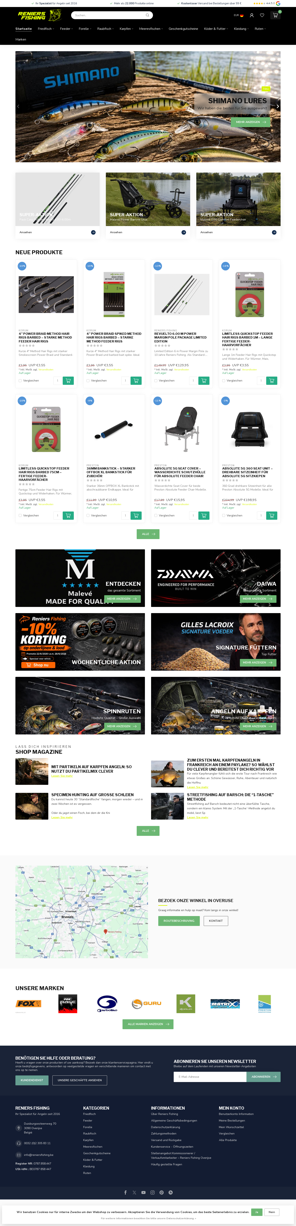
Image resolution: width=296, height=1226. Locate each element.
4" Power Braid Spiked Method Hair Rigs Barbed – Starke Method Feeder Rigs (114, 337)
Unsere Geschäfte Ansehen (80, 1080)
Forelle (84, 29)
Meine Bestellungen (232, 1121)
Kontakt (216, 921)
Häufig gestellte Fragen (166, 1164)
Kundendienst (32, 1080)
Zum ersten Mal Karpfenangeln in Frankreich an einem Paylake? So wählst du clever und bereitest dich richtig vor (231, 764)
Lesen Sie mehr (62, 776)
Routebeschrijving (179, 921)
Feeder (65, 29)
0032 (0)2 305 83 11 (37, 1143)
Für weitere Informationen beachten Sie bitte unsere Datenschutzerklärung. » (148, 1218)
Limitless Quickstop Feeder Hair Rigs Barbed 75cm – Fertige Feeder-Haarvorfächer (44, 474)
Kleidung (240, 29)
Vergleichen (31, 380)
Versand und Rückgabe (166, 1140)
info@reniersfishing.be (38, 1155)
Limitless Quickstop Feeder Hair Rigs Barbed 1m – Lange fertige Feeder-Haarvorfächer (247, 339)
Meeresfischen (149, 29)
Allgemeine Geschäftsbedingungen (174, 1121)
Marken (20, 39)
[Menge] (57, 381)
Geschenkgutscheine (183, 29)
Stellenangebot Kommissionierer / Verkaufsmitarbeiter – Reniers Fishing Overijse (181, 1155)
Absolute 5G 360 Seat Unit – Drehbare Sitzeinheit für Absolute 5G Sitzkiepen (247, 472)
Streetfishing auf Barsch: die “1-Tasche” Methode (230, 796)
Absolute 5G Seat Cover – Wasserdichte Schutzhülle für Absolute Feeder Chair (180, 472)
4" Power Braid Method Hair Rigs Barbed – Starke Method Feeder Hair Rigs (45, 337)
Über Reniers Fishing (164, 1114)
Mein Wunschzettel (231, 1127)
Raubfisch (104, 29)
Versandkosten (45, 369)
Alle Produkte (228, 1140)
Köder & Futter (214, 29)
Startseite (23, 29)
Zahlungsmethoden (163, 1134)
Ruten (259, 29)
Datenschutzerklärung (165, 1127)
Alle (148, 534)
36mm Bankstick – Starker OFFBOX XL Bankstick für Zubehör (111, 472)
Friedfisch (45, 29)
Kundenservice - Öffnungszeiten (172, 1147)
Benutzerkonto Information (236, 1114)
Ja (257, 1212)
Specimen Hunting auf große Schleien (92, 794)
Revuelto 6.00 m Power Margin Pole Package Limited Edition (180, 337)
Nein (272, 1212)
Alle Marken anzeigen (148, 1024)
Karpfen (125, 29)
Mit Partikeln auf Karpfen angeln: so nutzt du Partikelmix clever (91, 769)
